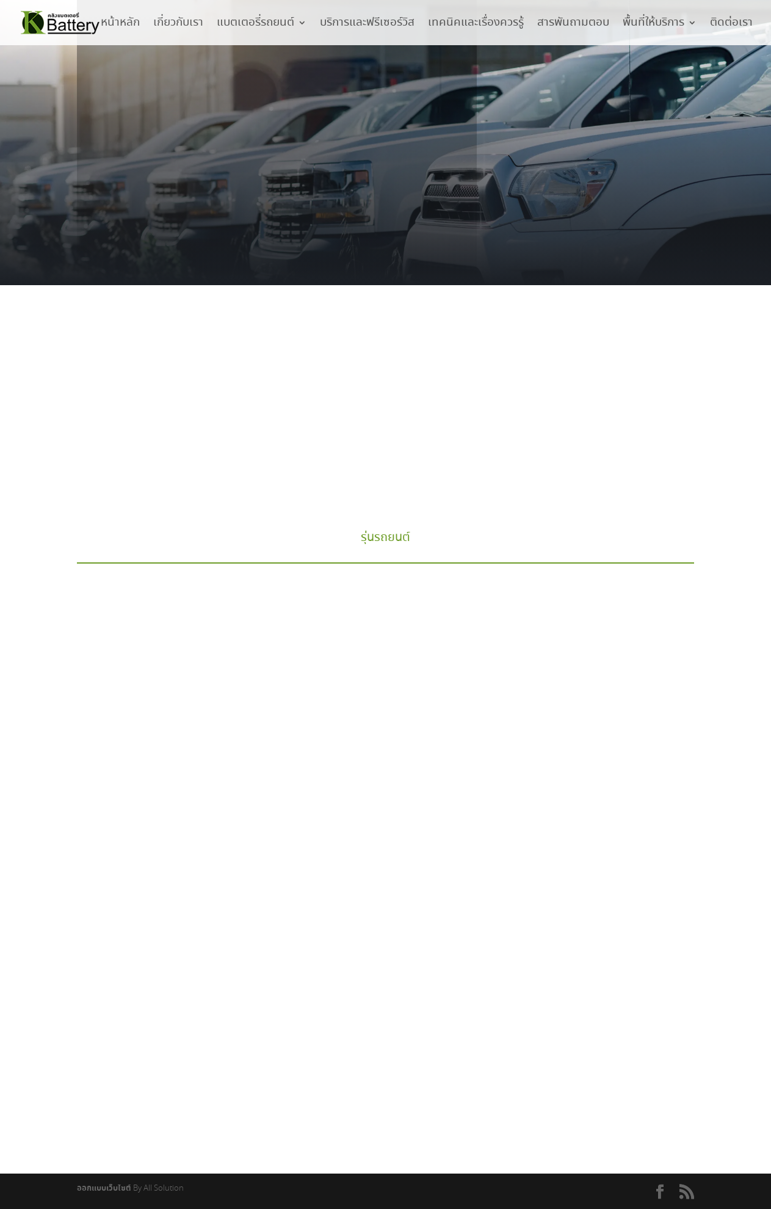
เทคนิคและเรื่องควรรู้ (476, 24)
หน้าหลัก (120, 24)
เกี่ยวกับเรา (178, 24)
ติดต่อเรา (731, 24)
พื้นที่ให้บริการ (653, 24)
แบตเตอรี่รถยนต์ (255, 24)
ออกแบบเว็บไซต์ (104, 1188)
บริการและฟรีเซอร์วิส (367, 24)
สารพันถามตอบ (573, 24)
